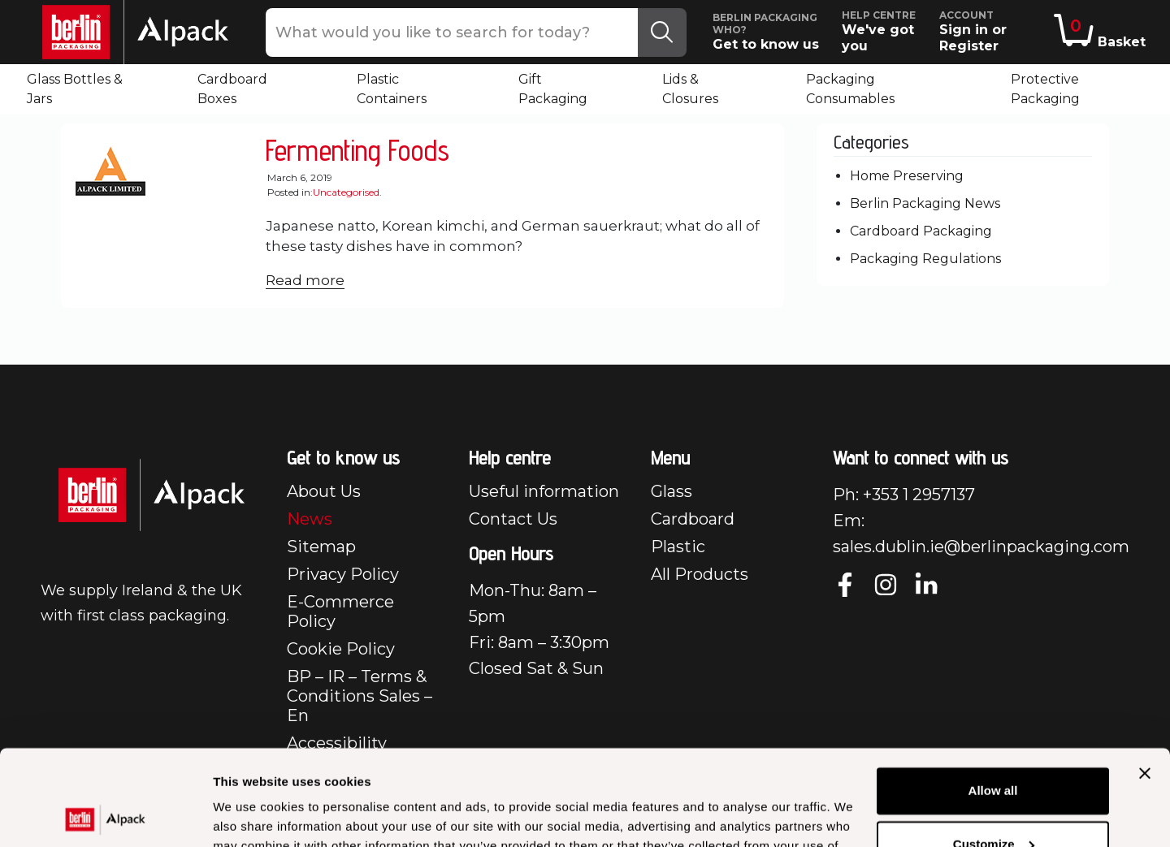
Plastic (678, 546)
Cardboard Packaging (921, 231)
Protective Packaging (1045, 88)
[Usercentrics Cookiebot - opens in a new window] (105, 815)
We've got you (884, 31)
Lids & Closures (690, 88)
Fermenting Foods (357, 149)
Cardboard (692, 519)
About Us (324, 491)
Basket (1100, 32)
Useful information (544, 491)
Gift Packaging (552, 88)
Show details (250, 815)
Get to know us (771, 31)
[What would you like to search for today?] (452, 32)
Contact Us (513, 519)
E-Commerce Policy (340, 611)
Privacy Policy (343, 574)
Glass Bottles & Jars (75, 88)
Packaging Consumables (850, 88)
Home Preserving (907, 176)
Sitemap (321, 546)
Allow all (993, 695)
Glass (671, 491)
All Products (699, 574)
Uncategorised (346, 192)
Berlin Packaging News (925, 203)
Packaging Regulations (925, 258)
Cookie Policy (341, 649)
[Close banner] (1144, 678)
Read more (305, 280)
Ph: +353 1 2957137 (904, 494)
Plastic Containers (392, 88)
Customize (993, 748)
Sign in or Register (993, 31)
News (309, 519)
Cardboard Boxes (232, 88)
